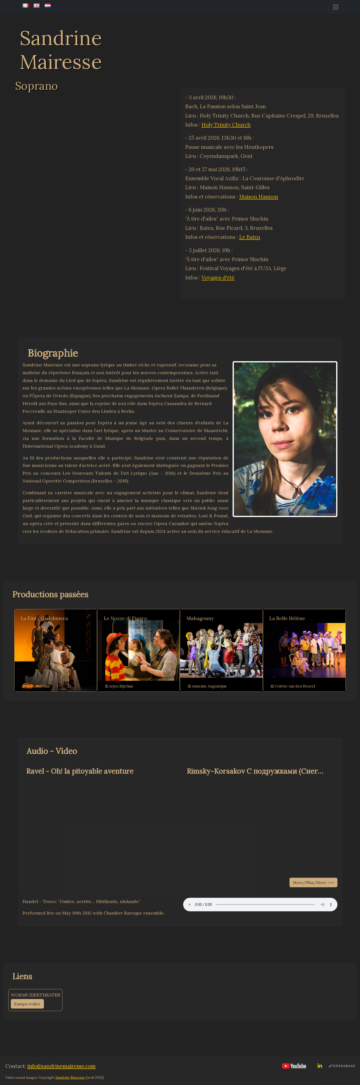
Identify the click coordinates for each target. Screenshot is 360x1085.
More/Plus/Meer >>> (313, 882)
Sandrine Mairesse (70, 1077)
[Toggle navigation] (336, 7)
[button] (36, 650)
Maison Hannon (258, 196)
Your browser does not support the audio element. (260, 904)
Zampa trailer (27, 1003)
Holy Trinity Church (226, 124)
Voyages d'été (218, 277)
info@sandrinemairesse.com (61, 1066)
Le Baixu (249, 237)
